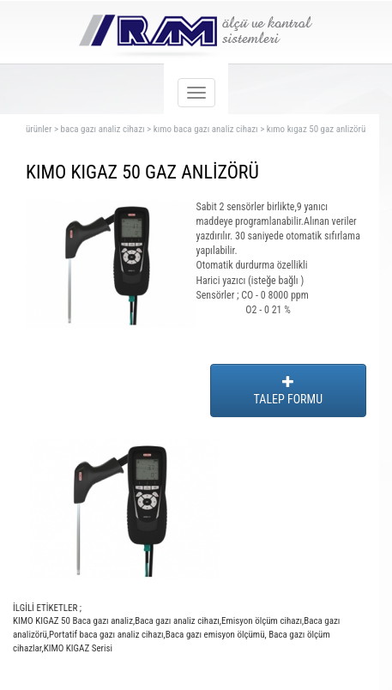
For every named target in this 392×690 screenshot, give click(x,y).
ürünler (38, 129)
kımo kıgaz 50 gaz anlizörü (316, 129)
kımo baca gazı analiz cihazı (206, 129)
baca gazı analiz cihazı (102, 129)
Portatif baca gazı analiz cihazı (106, 634)
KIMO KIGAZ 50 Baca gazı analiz (73, 620)
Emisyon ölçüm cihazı (261, 620)
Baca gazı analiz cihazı (177, 620)
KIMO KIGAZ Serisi (78, 648)
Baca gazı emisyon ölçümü (215, 634)
